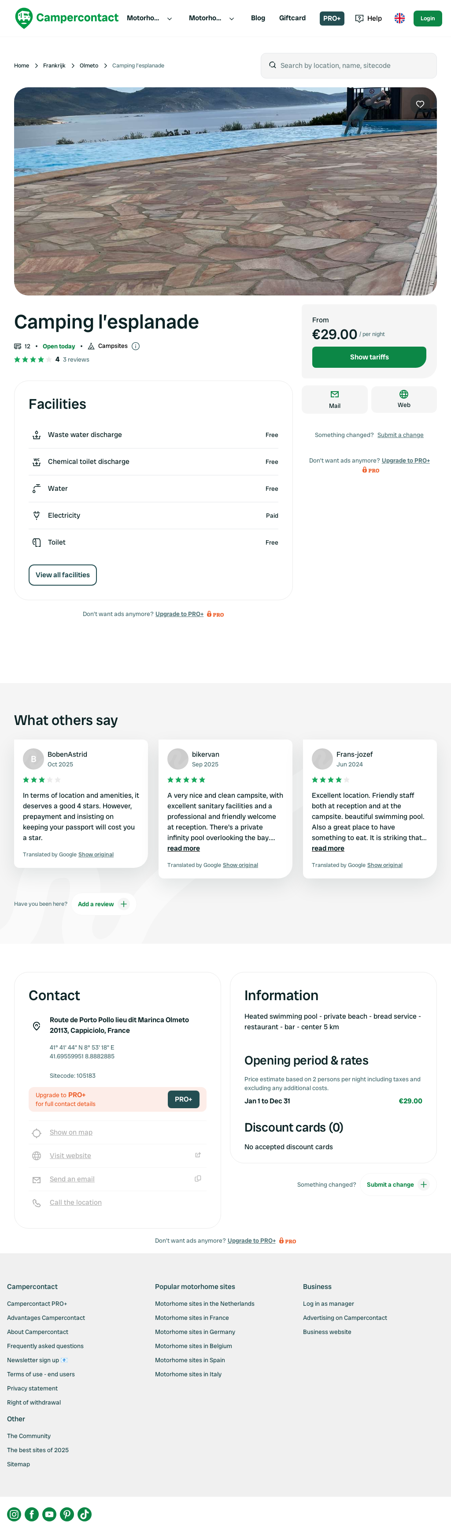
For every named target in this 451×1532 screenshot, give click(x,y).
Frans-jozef (354, 754)
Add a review (104, 904)
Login (428, 18)
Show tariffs (369, 357)
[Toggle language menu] (399, 18)
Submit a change (400, 435)
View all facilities (63, 574)
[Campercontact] (67, 18)
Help (368, 18)
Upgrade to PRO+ (179, 614)
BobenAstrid (67, 754)
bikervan (205, 754)
